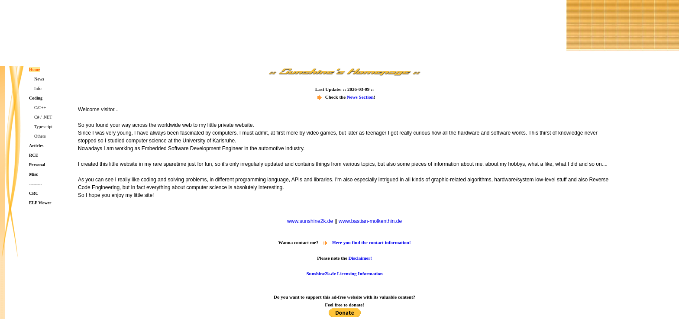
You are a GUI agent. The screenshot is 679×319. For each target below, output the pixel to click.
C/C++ (40, 107)
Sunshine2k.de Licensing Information (344, 273)
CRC (34, 193)
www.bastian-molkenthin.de (370, 221)
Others (40, 136)
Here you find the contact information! (371, 242)
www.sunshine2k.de (310, 221)
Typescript (43, 126)
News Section (360, 97)
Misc (33, 174)
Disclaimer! (360, 258)
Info (38, 88)
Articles (36, 145)
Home (34, 69)
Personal (37, 164)
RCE (33, 155)
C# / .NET (43, 117)
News (39, 79)
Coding (35, 98)
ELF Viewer (40, 202)
